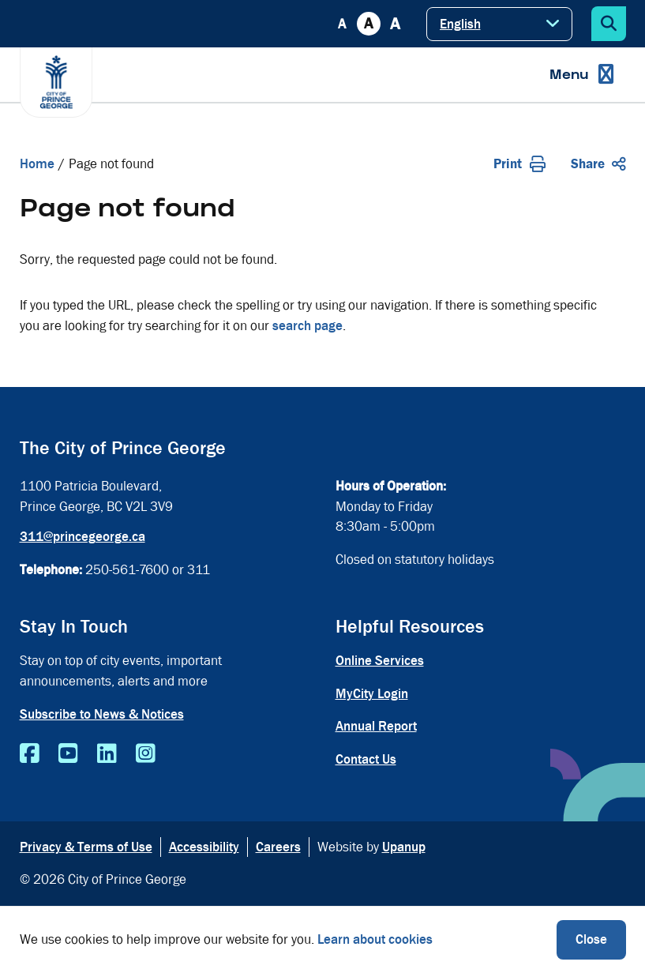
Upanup (404, 847)
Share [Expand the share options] (598, 164)
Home (37, 164)
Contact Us (366, 759)
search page (307, 325)
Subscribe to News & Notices (102, 714)
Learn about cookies (375, 939)
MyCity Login (372, 694)
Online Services (380, 660)
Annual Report (376, 726)
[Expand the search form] (608, 23)
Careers (278, 847)
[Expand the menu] (581, 74)
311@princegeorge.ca (82, 536)
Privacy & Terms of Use (86, 847)
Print (519, 164)
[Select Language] (499, 24)
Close (591, 939)
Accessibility (204, 847)
